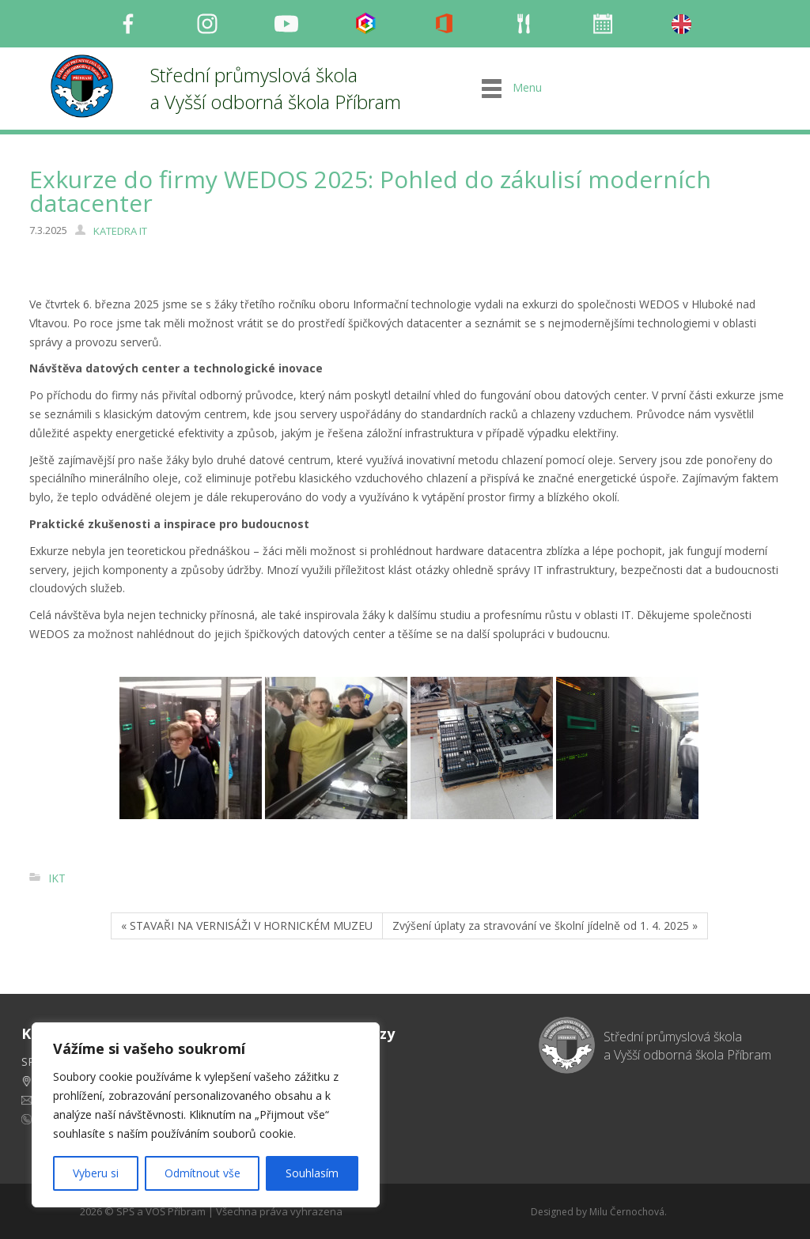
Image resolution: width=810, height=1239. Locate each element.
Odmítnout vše (202, 1172)
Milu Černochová (626, 1211)
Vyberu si (96, 1172)
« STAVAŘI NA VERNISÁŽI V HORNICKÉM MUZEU (247, 925)
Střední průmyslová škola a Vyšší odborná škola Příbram (275, 88)
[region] (206, 1114)
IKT (57, 878)
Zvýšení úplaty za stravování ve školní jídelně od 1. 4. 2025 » (545, 925)
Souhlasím (312, 1172)
